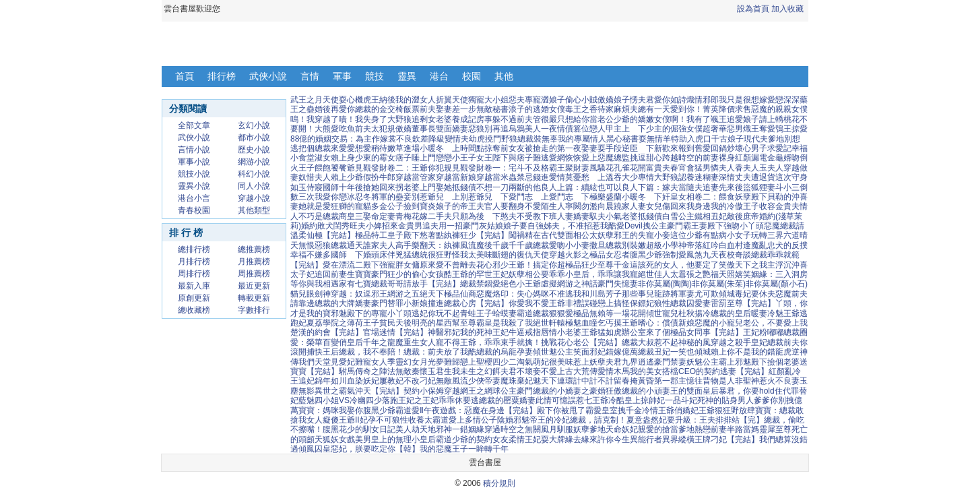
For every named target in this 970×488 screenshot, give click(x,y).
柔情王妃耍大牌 (537, 439)
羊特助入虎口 (687, 139)
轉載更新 (254, 298)
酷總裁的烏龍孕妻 (500, 352)
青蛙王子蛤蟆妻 (488, 313)
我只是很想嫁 (743, 99)
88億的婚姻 (310, 139)
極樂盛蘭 (605, 197)
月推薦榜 (254, 261)
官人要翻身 (504, 206)
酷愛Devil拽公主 (637, 226)
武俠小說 (268, 76)
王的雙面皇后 (694, 391)
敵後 (735, 216)
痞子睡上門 (415, 157)
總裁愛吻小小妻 (561, 245)
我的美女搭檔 (654, 371)
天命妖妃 (622, 429)
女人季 (383, 362)
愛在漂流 (339, 265)
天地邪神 (436, 429)
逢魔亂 (755, 245)
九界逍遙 (638, 362)
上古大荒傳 (577, 371)
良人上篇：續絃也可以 (581, 187)
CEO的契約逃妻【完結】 (723, 371)
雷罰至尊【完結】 (743, 303)
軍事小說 (194, 161)
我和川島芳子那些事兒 (613, 294)
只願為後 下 (476, 216)
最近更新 (254, 286)
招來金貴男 (402, 226)
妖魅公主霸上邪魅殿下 (726, 362)
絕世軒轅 (549, 323)
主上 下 (630, 128)
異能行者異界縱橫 (662, 439)
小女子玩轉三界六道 (763, 235)
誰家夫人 (379, 245)
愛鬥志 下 (569, 197)
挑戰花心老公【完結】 (581, 342)
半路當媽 (743, 429)
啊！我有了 (690, 119)
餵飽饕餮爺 (335, 168)
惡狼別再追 (488, 128)
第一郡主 (670, 381)
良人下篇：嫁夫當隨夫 (662, 187)
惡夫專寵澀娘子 (537, 99)
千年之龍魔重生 (391, 342)
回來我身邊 (690, 206)
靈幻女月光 (415, 362)
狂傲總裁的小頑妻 (638, 391)
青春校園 (194, 210)
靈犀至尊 (775, 429)
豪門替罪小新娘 (399, 303)
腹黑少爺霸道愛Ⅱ (393, 410)
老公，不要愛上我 (775, 323)
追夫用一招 (442, 226)
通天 (355, 245)
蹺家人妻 (630, 206)
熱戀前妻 (710, 429)
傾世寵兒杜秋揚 (674, 313)
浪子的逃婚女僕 (537, 109)
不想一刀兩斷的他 (508, 187)
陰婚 (505, 420)
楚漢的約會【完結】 (326, 332)
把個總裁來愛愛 (326, 148)
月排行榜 (194, 261)
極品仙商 (460, 294)
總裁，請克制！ (598, 420)
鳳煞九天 (702, 255)
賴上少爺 (347, 177)
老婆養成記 (456, 119)
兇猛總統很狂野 (423, 255)
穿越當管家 (415, 177)
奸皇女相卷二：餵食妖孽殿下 (714, 197)
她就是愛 (314, 206)
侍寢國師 (322, 187)
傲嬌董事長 (415, 128)
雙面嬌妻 (452, 128)
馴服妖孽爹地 (581, 429)
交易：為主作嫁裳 (363, 139)
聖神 (751, 381)
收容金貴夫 (779, 206)
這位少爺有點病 (698, 235)
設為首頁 (753, 8)
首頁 (184, 76)
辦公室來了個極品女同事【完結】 (682, 332)
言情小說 (194, 149)
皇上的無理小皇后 (403, 439)
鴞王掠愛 (791, 128)
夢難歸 (448, 362)
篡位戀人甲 (593, 128)
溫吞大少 (622, 177)
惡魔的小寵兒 (718, 323)
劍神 (323, 294)
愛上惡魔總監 (605, 157)
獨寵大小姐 (488, 99)
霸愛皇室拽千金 (613, 410)
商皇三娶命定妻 (367, 216)
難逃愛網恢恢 (557, 157)
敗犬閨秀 (333, 226)
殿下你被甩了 (561, 410)
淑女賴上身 (335, 157)
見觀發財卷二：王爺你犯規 (403, 168)
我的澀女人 (415, 99)
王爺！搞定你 (533, 265)
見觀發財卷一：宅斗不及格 (500, 168)
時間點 (472, 148)
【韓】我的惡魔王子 (431, 449)
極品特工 (371, 235)
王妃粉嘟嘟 (763, 332)
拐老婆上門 (415, 187)
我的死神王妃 (484, 332)
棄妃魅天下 (537, 381)
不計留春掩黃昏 (625, 381)
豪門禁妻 (670, 362)
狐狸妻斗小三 (775, 187)
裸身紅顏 (735, 157)
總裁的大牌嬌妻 (343, 303)
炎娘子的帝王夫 (456, 206)
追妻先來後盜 (727, 187)
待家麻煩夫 (617, 109)
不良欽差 (412, 139)
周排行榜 (194, 273)
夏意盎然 (642, 420)
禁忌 (525, 177)
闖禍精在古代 (533, 235)
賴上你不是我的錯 (743, 352)
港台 (439, 76)
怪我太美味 (472, 255)
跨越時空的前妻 (690, 157)
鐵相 (702, 216)
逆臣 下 (638, 148)
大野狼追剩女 (411, 119)
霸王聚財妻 (569, 168)
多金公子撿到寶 (399, 206)
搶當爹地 (678, 429)
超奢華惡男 (723, 128)
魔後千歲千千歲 (504, 245)
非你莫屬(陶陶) (665, 283)
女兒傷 (658, 206)
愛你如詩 (670, 99)
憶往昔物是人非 (714, 381)
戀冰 (347, 197)
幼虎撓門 (485, 139)
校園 (471, 76)
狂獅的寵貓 (351, 206)
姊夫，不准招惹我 (576, 226)
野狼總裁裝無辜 (529, 139)
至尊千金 (613, 265)
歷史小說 (254, 149)
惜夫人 (318, 177)
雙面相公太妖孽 (585, 235)
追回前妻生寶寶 (343, 274)
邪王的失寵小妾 (642, 235)
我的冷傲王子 (735, 206)
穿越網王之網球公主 (480, 391)
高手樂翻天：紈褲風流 (435, 245)
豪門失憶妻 (617, 283)
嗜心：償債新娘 (666, 323)
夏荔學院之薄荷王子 (342, 323)
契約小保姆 (423, 391)
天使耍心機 (343, 99)
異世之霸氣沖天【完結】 (359, 391)
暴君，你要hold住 (751, 391)
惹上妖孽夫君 (597, 362)
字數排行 (254, 310)
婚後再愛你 (335, 109)
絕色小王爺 (520, 283)
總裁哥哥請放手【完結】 (415, 283)
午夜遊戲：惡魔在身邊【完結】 (480, 410)
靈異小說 (194, 186)
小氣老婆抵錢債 (634, 216)
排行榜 (221, 76)
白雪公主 (678, 216)
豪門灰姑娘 (483, 226)
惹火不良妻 (779, 381)
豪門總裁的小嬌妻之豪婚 (561, 391)
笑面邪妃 (589, 352)
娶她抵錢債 (456, 187)
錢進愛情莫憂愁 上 (569, 177)
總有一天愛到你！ (670, 109)
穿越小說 (254, 198)
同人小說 (254, 186)
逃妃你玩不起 (436, 313)
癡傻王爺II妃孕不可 (357, 420)
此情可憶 (552, 400)
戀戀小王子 (456, 157)
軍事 (342, 76)
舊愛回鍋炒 (714, 148)
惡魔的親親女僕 (779, 109)
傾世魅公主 (553, 352)
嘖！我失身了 (363, 119)
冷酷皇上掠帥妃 (636, 400)
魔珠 (508, 381)
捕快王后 (322, 352)
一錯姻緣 (468, 429)
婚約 (309, 226)
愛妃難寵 (355, 362)
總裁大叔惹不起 (650, 342)
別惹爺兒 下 (484, 197)
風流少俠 (468, 381)
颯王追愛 (727, 119)
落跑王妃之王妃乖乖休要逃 (430, 400)
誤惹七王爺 (588, 400)
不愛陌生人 (545, 206)
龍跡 (662, 294)
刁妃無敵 (436, 381)
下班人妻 (557, 216)
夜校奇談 (735, 255)
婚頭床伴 (379, 255)
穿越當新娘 (456, 177)
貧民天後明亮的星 (411, 323)
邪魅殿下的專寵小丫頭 (371, 313)
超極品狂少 (577, 265)
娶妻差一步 (456, 109)
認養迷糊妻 (698, 177)
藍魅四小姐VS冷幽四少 (340, 400)
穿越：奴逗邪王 (359, 294)
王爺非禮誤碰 (573, 303)
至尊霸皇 (476, 323)
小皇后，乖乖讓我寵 (601, 274)
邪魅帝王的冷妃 (541, 420)
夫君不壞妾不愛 (528, 371)
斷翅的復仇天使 (520, 255)
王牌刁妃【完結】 (726, 439)
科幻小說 (254, 174)
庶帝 (751, 216)
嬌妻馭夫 (589, 216)
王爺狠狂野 (719, 410)
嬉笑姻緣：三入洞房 (771, 274)
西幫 (452, 323)
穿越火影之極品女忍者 (589, 255)
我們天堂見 (318, 362)
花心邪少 (492, 265)
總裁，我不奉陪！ (371, 352)
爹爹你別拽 (774, 400)
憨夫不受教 (520, 216)
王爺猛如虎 (601, 332)
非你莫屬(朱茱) (719, 283)
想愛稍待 (371, 148)
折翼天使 (452, 99)
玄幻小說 (254, 125)
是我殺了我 (512, 323)
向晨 (605, 206)
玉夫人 (771, 168)
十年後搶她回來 (367, 187)
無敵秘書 (492, 109)
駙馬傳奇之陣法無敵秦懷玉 (387, 371)
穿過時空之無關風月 (520, 429)
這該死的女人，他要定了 (674, 265)
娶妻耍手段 (601, 148)
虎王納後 (379, 99)
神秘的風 (694, 342)
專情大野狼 (658, 177)
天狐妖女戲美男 (343, 439)
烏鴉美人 (525, 128)
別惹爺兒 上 (436, 197)
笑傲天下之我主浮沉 (755, 265)
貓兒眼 (302, 294)
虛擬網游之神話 (569, 283)
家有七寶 (355, 283)
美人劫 (407, 429)
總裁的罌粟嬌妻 (507, 400)
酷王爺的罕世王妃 (476, 274)
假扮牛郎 (379, 177)
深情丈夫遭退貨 (747, 177)
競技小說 (194, 174)
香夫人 (747, 168)
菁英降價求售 (727, 109)
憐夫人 (723, 168)
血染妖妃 (363, 381)
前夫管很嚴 (537, 119)
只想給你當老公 (585, 119)
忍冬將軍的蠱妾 (383, 197)
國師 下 (347, 255)
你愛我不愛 (529, 303)
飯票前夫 (419, 109)
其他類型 (254, 210)
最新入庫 (194, 286)
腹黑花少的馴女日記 (359, 429)
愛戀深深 (783, 99)
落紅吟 (706, 245)
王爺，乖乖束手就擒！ (500, 342)
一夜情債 (557, 128)
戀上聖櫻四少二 (488, 362)
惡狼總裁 (331, 245)
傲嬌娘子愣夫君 (625, 99)
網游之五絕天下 (415, 294)
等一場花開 (626, 313)
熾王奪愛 (759, 128)
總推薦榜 (254, 249)
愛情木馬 (613, 371)
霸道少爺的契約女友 (472, 439)
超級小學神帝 (670, 245)
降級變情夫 (448, 139)
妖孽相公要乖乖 (537, 274)
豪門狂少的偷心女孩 (407, 274)
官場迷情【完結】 (395, 332)
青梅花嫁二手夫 (423, 216)
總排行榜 (194, 249)
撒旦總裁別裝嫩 (617, 245)
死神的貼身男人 (725, 400)
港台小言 (194, 198)
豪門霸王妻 (687, 226)
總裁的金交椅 (379, 109)
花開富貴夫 (650, 168)
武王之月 (306, 99)
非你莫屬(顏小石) (777, 283)
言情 (309, 76)
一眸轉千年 (488, 449)
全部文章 (194, 125)
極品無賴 (589, 313)
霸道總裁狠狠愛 (545, 313)
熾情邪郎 (702, 99)
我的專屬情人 (582, 139)
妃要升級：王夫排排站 (699, 420)
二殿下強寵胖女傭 (387, 265)
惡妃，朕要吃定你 (363, 449)
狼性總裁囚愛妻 (682, 303)
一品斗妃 (681, 400)
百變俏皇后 (343, 342)
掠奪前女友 (504, 148)
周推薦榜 (254, 273)
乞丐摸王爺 (617, 323)
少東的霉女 (375, 157)
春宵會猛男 (690, 168)
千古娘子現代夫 (739, 139)
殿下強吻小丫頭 (735, 226)
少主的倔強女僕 (674, 128)
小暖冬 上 (440, 148)
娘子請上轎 (763, 119)
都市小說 (254, 137)
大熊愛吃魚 (335, 128)
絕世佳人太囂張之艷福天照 (686, 274)
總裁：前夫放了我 (435, 352)
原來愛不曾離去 (448, 265)
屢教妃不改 (399, 381)
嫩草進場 (403, 148)
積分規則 (499, 483)
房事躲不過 (496, 119)
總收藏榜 (194, 310)
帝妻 (492, 381)
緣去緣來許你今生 (597, 439)
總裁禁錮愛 (480, 283)
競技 (374, 76)
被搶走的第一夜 (553, 148)
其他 (503, 76)
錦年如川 (331, 381)
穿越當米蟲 (496, 177)
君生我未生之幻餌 (468, 371)
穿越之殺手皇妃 (739, 342)
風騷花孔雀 (609, 168)
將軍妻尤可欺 (694, 294)
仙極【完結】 (330, 235)
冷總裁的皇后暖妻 (735, 313)
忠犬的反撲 (787, 245)
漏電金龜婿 (771, 157)
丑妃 (719, 216)
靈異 (406, 76)
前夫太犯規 (375, 128)
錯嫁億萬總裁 (630, 352)
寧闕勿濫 (581, 206)
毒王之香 (581, 109)
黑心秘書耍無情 (634, 139)
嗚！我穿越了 (314, 119)
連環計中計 (577, 381)
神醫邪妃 (444, 332)
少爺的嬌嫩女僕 (642, 119)
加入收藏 (787, 8)
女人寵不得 (440, 342)
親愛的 (650, 429)
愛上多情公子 (473, 420)
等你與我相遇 (314, 283)
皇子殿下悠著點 (415, 235)
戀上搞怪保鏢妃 (625, 303)
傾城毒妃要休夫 (747, 294)
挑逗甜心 (646, 157)
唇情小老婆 (561, 332)
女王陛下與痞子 (504, 157)
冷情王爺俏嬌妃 (670, 410)
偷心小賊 (581, 99)
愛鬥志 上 (529, 197)
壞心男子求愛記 (763, 148)
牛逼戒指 (525, 332)
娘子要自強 (523, 226)
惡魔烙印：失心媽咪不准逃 (524, 294)
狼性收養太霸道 (420, 420)
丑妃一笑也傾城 (682, 352)
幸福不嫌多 (310, 255)
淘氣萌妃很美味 (545, 362)
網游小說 (254, 161)
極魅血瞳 (581, 323)
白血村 (731, 245)
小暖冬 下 (642, 197)
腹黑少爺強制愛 (658, 255)
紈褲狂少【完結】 (476, 235)
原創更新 (194, 298)
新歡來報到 (674, 148)
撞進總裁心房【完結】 (468, 303)
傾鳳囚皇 (314, 449)
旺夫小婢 (366, 226)
